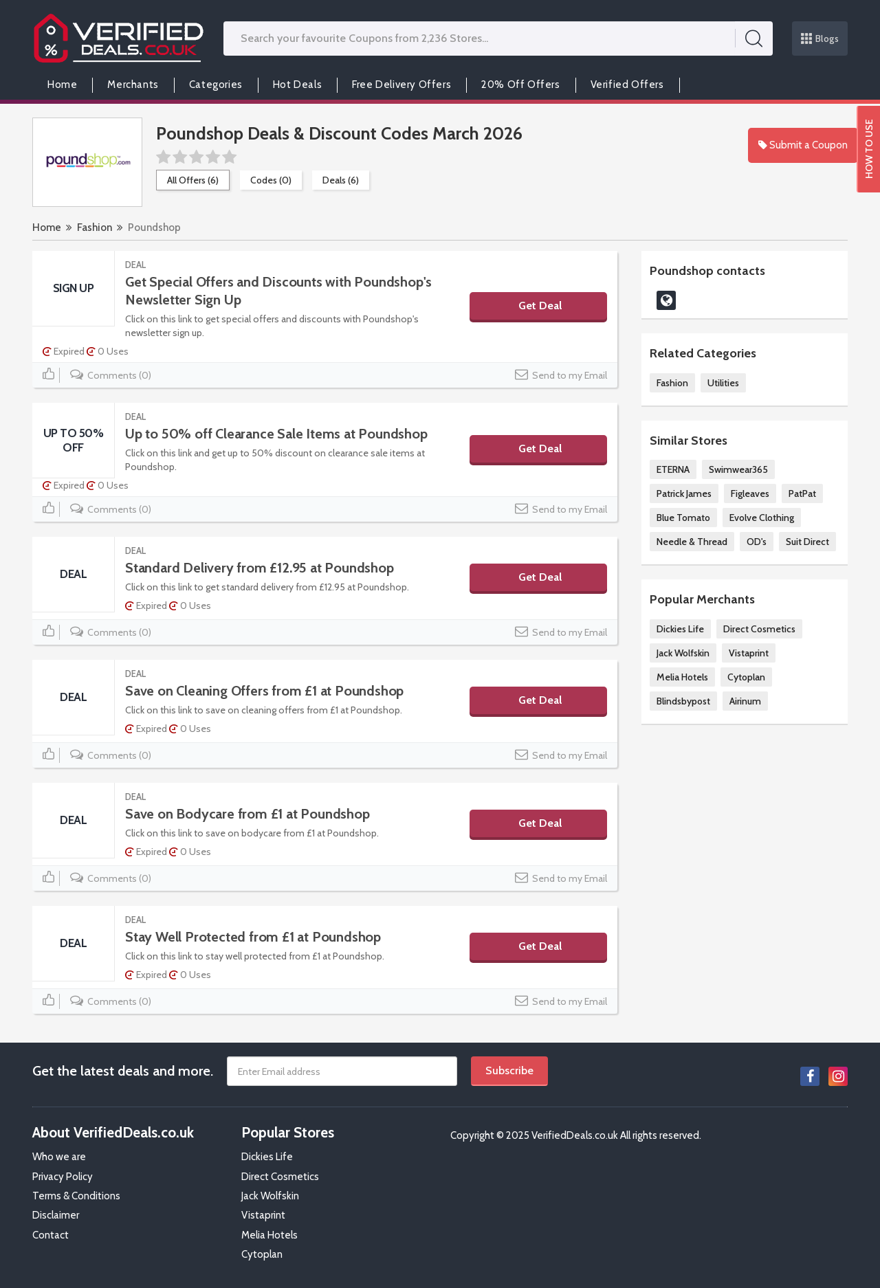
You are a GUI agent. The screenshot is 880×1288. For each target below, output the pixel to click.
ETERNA (673, 469)
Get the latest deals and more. (122, 1071)
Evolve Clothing (761, 517)
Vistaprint (749, 653)
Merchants (132, 84)
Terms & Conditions (76, 1196)
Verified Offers (627, 84)
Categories (216, 84)
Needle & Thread (692, 541)
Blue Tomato (683, 517)
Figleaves (750, 493)
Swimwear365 (738, 469)
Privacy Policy (62, 1176)
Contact (50, 1235)
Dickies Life (680, 629)
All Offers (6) (193, 180)
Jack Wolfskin (683, 653)
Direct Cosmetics (759, 629)
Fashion (94, 227)
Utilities (723, 383)
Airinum (745, 701)
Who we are (59, 1157)
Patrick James (684, 493)
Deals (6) (340, 180)
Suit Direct (807, 541)
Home (62, 84)
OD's (757, 541)
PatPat (802, 493)
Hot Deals (297, 84)
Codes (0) (271, 180)
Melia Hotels (682, 677)
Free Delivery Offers (401, 84)
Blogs (820, 38)
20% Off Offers (520, 84)
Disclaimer (55, 1215)
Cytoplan (746, 677)
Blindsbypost (683, 701)
